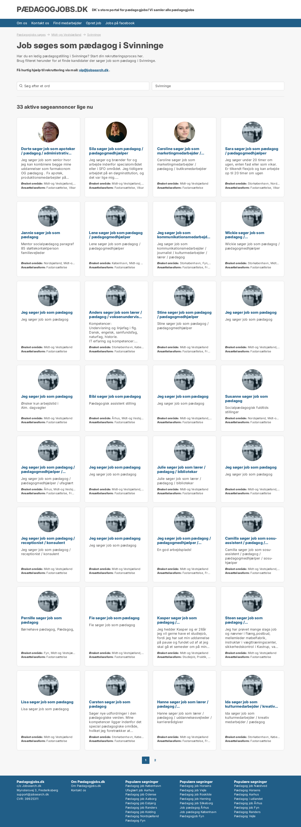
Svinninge (94, 34)
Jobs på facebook (120, 23)
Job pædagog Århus (194, 807)
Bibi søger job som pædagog (115, 396)
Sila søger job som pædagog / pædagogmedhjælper (116, 151)
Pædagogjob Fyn (192, 816)
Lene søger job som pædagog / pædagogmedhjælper (116, 235)
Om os (22, 23)
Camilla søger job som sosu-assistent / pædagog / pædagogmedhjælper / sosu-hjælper (251, 544)
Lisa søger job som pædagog (47, 702)
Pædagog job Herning (195, 798)
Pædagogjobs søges (31, 34)
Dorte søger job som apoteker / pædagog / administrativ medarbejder (48, 153)
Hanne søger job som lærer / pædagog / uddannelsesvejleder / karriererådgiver (182, 708)
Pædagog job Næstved (250, 785)
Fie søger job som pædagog (114, 618)
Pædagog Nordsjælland (142, 816)
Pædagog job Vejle (193, 790)
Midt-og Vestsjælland (66, 34)
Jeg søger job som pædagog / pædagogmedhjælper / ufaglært (48, 471)
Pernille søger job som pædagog (41, 620)
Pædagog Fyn (135, 820)
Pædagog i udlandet (248, 798)
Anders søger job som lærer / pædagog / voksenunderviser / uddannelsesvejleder (115, 316)
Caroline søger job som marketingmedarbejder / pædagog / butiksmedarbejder (179, 155)
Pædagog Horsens (247, 790)
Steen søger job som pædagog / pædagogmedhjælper (244, 622)
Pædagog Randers (247, 812)
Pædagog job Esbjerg (140, 803)
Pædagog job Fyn (246, 807)
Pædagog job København (143, 785)
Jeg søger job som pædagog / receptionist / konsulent (48, 540)
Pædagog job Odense (140, 794)
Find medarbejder (67, 23)
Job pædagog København (198, 812)
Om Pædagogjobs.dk (86, 785)
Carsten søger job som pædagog (109, 704)
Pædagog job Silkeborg (196, 803)
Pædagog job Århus (248, 803)
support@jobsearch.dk (33, 794)
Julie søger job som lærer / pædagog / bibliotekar (181, 469)
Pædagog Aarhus (246, 794)
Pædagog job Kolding (140, 812)
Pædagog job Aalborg (141, 798)
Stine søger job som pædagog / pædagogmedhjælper (184, 314)
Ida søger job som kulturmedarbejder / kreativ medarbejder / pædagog (250, 706)
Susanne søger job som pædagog (246, 398)
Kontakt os (40, 23)
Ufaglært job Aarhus (139, 790)
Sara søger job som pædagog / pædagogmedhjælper (251, 151)
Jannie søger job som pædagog (40, 235)
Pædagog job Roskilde (196, 794)
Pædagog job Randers (141, 807)
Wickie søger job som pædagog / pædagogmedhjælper (244, 237)
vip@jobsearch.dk (93, 70)
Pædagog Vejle (245, 816)
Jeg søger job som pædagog (47, 312)
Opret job (93, 23)
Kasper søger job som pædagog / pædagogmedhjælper (177, 622)
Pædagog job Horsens (195, 785)
